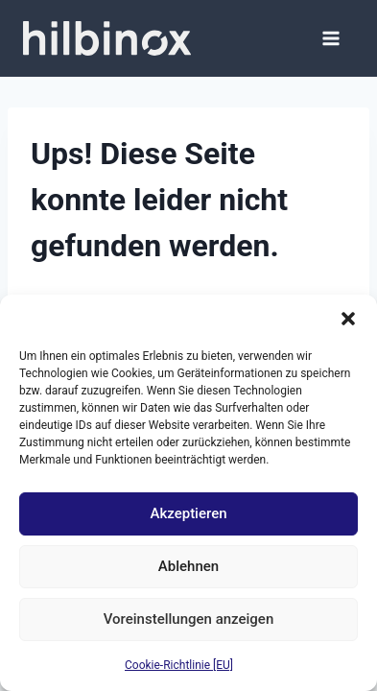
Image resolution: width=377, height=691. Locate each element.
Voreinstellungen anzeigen (189, 619)
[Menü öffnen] (331, 38)
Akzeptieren (188, 513)
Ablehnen (188, 566)
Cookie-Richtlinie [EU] (179, 665)
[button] (348, 318)
